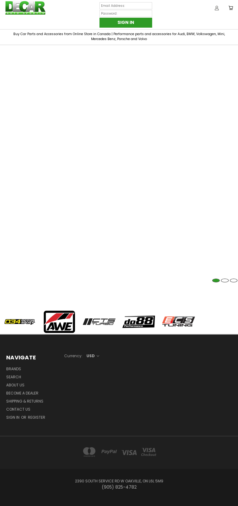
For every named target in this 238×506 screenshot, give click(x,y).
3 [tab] (234, 280)
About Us (15, 385)
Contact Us (18, 409)
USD (92, 355)
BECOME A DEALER (22, 393)
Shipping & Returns (24, 401)
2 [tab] (225, 280)
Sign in (13, 417)
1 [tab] (216, 280)
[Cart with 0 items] (230, 7)
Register (36, 417)
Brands (13, 369)
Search (13, 377)
